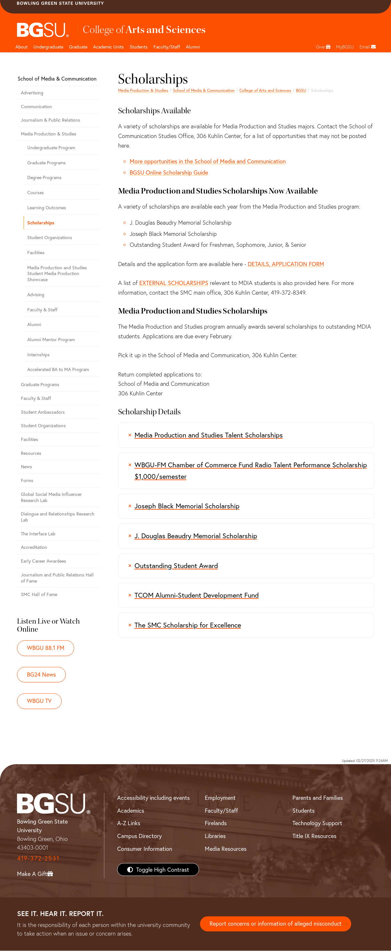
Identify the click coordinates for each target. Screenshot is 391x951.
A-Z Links (128, 823)
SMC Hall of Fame (39, 594)
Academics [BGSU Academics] (130, 811)
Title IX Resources (314, 836)
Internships (38, 354)
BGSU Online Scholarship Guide (169, 172)
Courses (35, 192)
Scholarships (40, 223)
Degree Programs (44, 177)
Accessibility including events (153, 798)
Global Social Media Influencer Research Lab (51, 497)
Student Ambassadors (43, 412)
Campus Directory (139, 836)
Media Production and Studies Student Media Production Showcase (57, 273)
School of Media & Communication (204, 90)
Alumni (193, 47)
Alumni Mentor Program (51, 339)
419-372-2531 (38, 858)
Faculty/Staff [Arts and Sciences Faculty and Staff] (166, 47)
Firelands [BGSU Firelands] (216, 823)
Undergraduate (48, 47)
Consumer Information (144, 849)
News (26, 466)
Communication (36, 106)
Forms (27, 480)
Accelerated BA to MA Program (58, 369)
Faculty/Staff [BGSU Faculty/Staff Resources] (221, 811)
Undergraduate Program (51, 147)
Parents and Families (317, 798)
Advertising (32, 93)
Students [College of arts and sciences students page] (139, 47)
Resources (31, 453)
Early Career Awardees (43, 561)
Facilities (36, 252)
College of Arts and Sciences (265, 90)
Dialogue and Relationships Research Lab (57, 517)
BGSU (301, 90)
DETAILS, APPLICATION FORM (286, 264)
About (21, 47)
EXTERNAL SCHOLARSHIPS (173, 283)
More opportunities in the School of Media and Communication (208, 161)
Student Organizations (49, 237)
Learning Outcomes (46, 207)
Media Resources (226, 849)
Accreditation (34, 547)
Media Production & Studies (143, 90)
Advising (35, 294)
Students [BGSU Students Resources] (303, 811)
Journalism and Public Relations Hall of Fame (57, 578)
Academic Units (108, 47)
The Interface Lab (38, 534)
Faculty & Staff (42, 310)
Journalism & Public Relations (50, 120)
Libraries (215, 836)
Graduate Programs (46, 163)
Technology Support (317, 823)
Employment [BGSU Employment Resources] (220, 798)
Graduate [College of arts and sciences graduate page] (78, 47)
